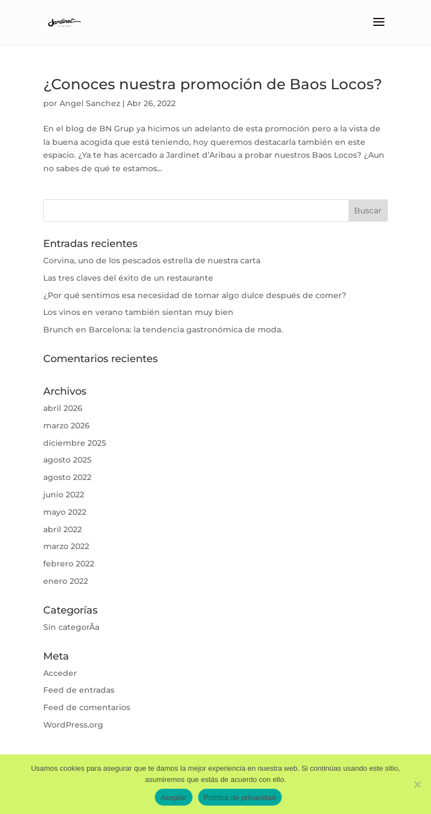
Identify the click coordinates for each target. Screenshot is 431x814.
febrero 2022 (68, 564)
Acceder (60, 673)
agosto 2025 (67, 460)
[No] (417, 784)
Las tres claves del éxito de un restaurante (128, 278)
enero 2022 (65, 581)
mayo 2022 (64, 512)
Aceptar (174, 797)
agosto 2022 (67, 477)
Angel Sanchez (89, 103)
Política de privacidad (240, 797)
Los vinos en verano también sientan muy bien (138, 312)
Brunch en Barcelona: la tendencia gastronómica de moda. (163, 329)
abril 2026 (62, 408)
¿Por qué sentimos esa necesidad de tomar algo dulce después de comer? (194, 295)
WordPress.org (73, 725)
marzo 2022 (66, 546)
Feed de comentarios (86, 707)
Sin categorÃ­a (71, 627)
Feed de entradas (78, 690)
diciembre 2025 (74, 443)
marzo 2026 (66, 425)
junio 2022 (63, 495)
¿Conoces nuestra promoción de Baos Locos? (212, 84)
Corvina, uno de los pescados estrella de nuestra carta (151, 260)
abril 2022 (62, 529)
